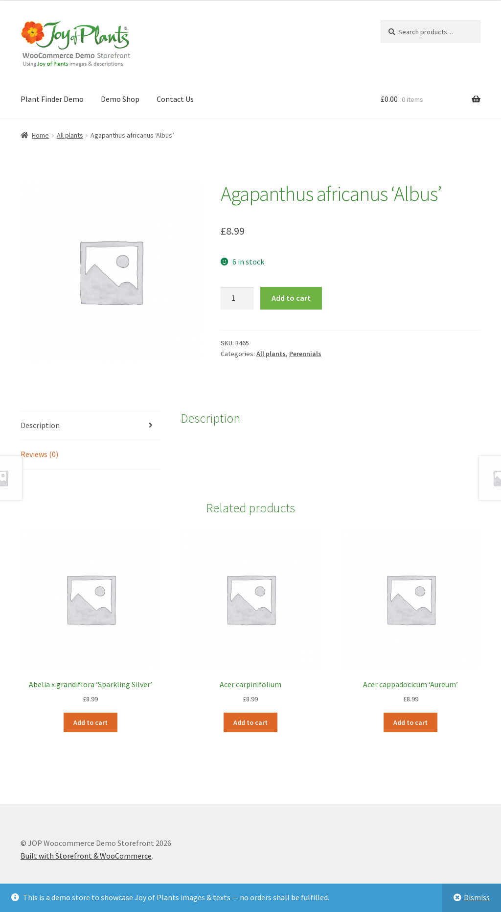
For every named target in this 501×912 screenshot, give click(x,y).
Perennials (305, 353)
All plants (70, 135)
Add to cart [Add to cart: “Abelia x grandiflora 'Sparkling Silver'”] (90, 722)
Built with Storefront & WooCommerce (86, 856)
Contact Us (175, 99)
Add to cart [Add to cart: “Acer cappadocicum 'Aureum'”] (410, 722)
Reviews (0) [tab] (39, 454)
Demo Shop (120, 99)
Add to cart (291, 298)
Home (40, 135)
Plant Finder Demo (52, 99)
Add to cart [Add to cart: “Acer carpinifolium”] (250, 722)
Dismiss (477, 897)
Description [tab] (40, 425)
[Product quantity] (237, 298)
